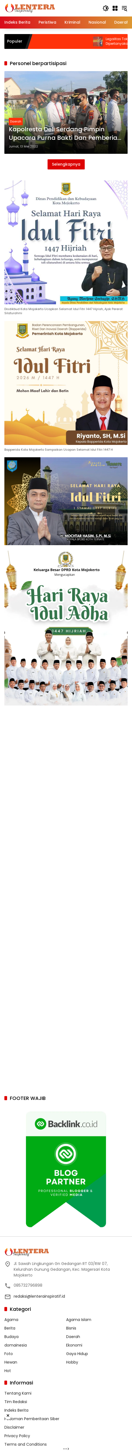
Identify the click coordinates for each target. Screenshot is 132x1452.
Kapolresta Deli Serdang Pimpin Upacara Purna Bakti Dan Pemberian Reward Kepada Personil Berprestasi (65, 133)
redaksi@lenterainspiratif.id (39, 1296)
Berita (9, 1328)
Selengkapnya (66, 164)
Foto (8, 1353)
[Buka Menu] (115, 8)
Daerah (15, 121)
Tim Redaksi (15, 1401)
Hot (7, 1370)
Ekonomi (74, 1345)
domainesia (15, 1345)
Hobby (72, 1362)
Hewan (10, 1362)
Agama (11, 1319)
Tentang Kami (17, 1393)
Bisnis (71, 1328)
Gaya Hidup (77, 1353)
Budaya (11, 1336)
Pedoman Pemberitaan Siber (31, 1419)
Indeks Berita (16, 1410)
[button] (105, 8)
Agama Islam (78, 1319)
